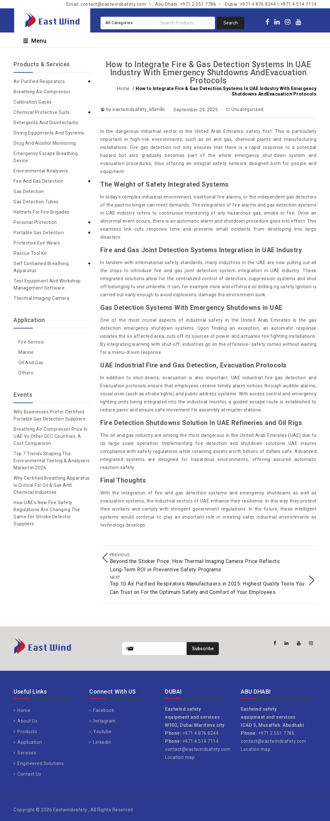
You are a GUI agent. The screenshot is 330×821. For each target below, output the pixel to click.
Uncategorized (247, 109)
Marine (26, 352)
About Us (27, 718)
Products (26, 729)
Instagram (104, 718)
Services (26, 750)
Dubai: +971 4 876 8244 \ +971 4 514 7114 (270, 4)
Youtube (102, 729)
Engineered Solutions (40, 760)
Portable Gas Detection (39, 232)
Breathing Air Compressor (42, 91)
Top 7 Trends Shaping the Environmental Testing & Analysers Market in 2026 (52, 460)
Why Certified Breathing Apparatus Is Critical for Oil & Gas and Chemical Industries (52, 485)
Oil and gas (31, 362)
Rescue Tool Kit (30, 253)
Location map (180, 754)
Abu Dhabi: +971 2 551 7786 (185, 4)
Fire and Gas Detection (38, 181)
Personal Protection (35, 222)
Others (25, 372)
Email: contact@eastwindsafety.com (106, 4)
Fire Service (31, 342)
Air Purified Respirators (39, 81)
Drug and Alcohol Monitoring (45, 143)
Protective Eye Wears (37, 242)
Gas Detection (29, 191)
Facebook (103, 707)
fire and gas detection (180, 492)
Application (29, 739)
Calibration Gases (33, 102)
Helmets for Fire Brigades (42, 212)
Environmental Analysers (41, 170)
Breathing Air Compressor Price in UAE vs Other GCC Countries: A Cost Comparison (51, 436)
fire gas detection (285, 377)
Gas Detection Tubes (36, 201)
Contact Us (29, 771)
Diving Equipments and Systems (49, 132)
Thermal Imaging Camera (41, 298)
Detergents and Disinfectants (46, 122)
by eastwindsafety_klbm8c (135, 109)
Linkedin (102, 739)
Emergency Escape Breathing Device (46, 157)
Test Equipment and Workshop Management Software (47, 284)
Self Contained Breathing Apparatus (41, 267)
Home (123, 88)
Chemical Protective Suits (42, 112)
